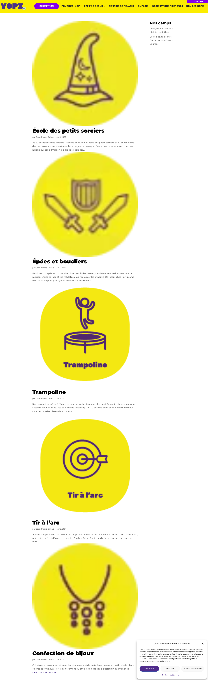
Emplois (143, 6)
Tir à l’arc (45, 522)
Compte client (197, 1)
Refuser (170, 668)
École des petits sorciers (68, 130)
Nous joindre (195, 6)
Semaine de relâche (122, 6)
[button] (202, 643)
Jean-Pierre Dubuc (45, 137)
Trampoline (49, 392)
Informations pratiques (167, 6)
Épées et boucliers (59, 261)
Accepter (149, 668)
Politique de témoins (170, 675)
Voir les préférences (193, 668)
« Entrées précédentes (44, 672)
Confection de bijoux (63, 653)
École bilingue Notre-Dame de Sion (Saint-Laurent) (161, 40)
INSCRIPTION (46, 6)
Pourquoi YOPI (71, 6)
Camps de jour (93, 6)
